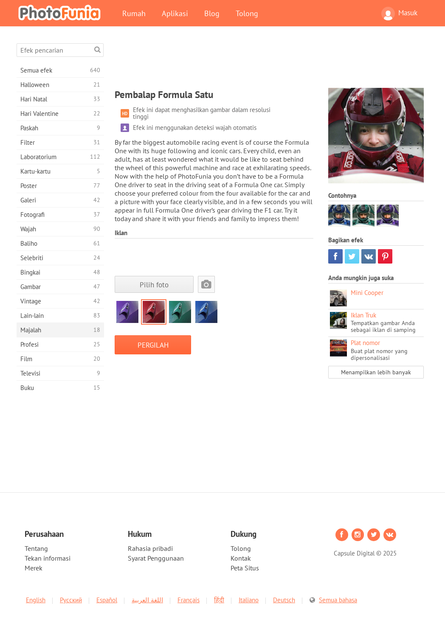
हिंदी (219, 600)
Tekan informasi (47, 558)
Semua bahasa (338, 600)
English (35, 600)
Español (106, 600)
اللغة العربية (147, 600)
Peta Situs (245, 568)
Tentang (36, 548)
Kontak (241, 558)
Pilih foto (154, 284)
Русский (71, 600)
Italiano (249, 600)
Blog (212, 13)
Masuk (399, 13)
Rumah (134, 13)
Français (188, 600)
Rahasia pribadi (150, 548)
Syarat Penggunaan (156, 558)
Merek (33, 568)
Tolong (247, 13)
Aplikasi (175, 13)
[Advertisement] (269, 62)
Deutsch (284, 600)
